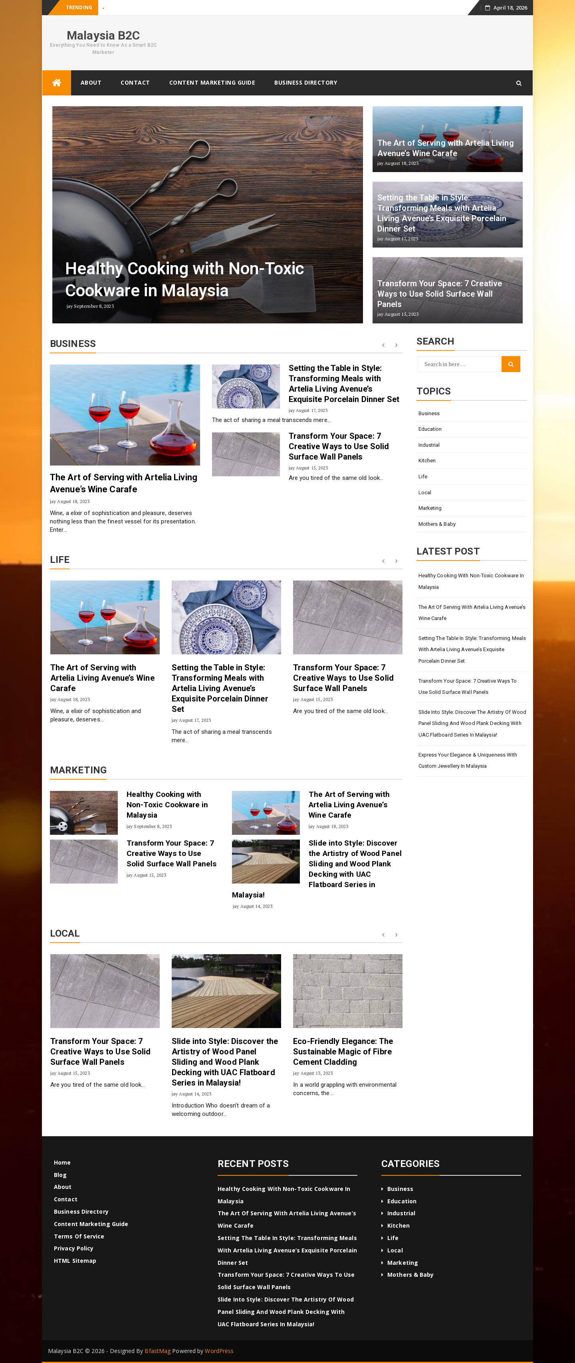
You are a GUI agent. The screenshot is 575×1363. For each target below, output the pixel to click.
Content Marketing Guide (212, 82)
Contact (135, 82)
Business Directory (305, 82)
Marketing (430, 508)
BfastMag (158, 1351)
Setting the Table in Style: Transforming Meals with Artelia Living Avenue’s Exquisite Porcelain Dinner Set (220, 688)
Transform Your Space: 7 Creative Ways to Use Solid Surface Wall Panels (339, 446)
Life (422, 476)
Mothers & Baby (437, 524)
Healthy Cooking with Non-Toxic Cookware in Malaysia (167, 805)
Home (62, 1162)
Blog (60, 1175)
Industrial (429, 445)
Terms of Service (79, 1236)
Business (429, 413)
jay (53, 501)
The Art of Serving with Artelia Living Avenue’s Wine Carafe (102, 678)
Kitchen (427, 461)
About (91, 82)
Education (430, 429)
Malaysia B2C (103, 35)
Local (425, 492)
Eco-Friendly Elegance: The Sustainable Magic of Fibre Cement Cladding (343, 1051)
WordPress (219, 1351)
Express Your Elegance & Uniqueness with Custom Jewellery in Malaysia (468, 760)
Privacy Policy (73, 1248)
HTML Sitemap (75, 1260)
